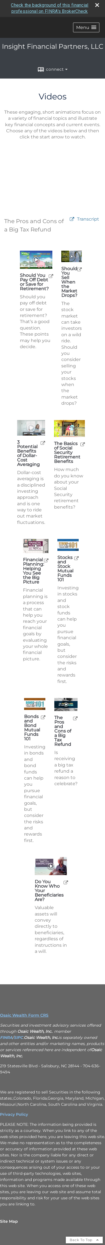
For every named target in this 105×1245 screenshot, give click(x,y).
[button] (86, 27)
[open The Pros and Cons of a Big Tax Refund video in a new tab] (75, 718)
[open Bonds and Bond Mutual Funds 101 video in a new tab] (43, 717)
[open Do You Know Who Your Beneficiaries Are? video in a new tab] (66, 882)
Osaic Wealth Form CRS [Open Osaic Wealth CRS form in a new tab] (24, 1015)
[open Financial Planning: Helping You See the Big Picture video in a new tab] (46, 560)
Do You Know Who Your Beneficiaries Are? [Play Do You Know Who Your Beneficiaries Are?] (49, 891)
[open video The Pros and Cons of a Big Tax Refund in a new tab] (72, 219)
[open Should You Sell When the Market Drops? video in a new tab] (79, 269)
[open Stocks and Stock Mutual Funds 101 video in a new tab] (76, 558)
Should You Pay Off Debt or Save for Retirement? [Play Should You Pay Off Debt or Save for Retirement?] (34, 282)
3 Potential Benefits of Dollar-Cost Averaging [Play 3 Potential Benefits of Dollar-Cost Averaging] (28, 453)
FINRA (6, 1037)
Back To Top (84, 1240)
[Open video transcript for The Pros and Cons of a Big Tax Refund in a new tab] (88, 219)
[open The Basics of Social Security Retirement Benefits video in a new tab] (82, 444)
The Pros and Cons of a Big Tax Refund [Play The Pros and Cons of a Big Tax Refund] (62, 731)
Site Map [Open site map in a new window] (9, 1221)
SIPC (18, 1037)
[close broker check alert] (97, 5)
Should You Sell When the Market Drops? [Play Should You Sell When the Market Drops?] (69, 282)
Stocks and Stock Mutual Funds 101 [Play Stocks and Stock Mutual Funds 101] (65, 568)
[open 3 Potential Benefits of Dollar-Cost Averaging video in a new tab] (43, 442)
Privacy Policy (14, 1114)
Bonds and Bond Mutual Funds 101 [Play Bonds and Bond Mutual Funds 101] (32, 727)
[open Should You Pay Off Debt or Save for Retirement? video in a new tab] (51, 276)
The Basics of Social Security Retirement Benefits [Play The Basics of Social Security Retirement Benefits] (67, 452)
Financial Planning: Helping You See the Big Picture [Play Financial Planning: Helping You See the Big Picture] (33, 571)
